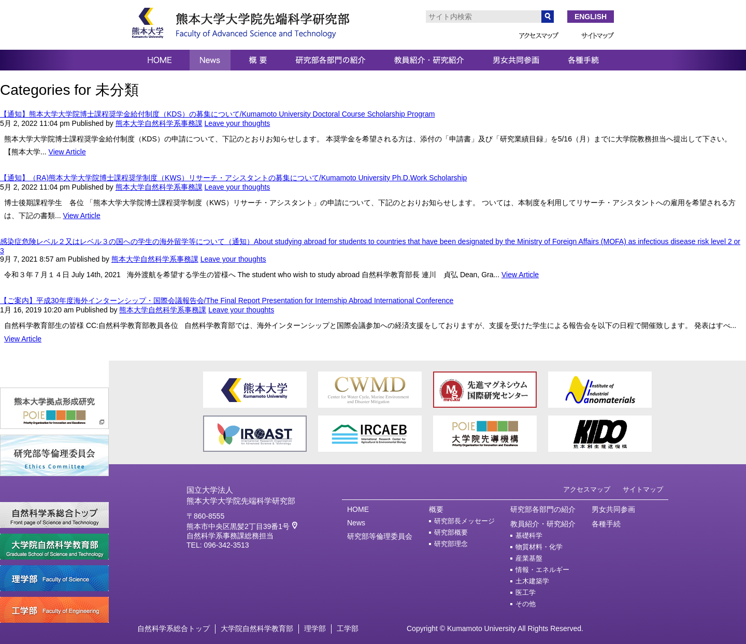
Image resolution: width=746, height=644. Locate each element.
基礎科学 (528, 535)
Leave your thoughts (237, 123)
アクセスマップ (586, 489)
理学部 (315, 628)
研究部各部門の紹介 (543, 509)
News (356, 523)
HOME (358, 509)
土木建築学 (532, 581)
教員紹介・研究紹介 (543, 524)
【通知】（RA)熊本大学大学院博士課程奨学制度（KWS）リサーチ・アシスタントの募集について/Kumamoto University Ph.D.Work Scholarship (233, 178)
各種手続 (606, 524)
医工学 (525, 592)
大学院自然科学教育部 (257, 628)
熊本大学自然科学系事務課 (159, 123)
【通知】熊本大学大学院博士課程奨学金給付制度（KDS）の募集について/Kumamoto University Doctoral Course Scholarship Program (217, 114)
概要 (436, 509)
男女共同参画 (613, 509)
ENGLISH (591, 16)
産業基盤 (528, 558)
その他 (525, 604)
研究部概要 (451, 532)
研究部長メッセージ (464, 521)
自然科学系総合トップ (173, 628)
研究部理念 (451, 544)
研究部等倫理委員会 (379, 536)
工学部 (347, 628)
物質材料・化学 (539, 547)
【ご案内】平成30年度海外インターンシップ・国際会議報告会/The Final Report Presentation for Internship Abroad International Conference (226, 300)
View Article (67, 152)
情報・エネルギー (542, 570)
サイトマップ (643, 489)
